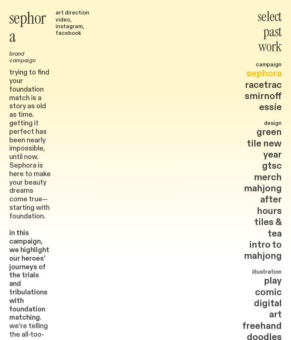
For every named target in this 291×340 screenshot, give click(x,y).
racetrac (263, 85)
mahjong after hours (263, 199)
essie (270, 107)
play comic (268, 286)
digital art (268, 309)
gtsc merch (268, 171)
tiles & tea (268, 228)
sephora (264, 73)
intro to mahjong (263, 250)
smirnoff (263, 96)
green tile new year (264, 143)
